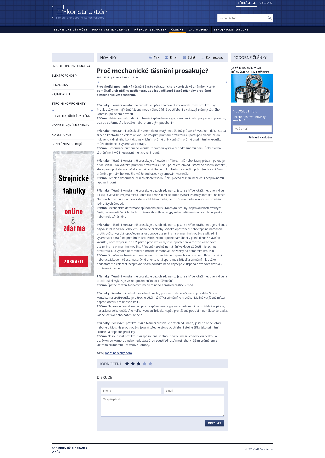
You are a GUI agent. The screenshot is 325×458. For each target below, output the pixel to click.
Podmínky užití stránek (69, 448)
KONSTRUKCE (61, 135)
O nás (56, 451)
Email (173, 57)
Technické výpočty (71, 29)
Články (177, 29)
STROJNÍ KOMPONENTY (68, 103)
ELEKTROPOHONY (64, 75)
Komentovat (214, 57)
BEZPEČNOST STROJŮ (67, 144)
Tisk (156, 57)
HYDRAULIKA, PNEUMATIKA (71, 66)
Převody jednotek (150, 29)
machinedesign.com (118, 353)
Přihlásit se (247, 3)
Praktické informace (111, 29)
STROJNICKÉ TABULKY (231, 29)
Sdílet (191, 57)
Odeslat (214, 423)
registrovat (265, 2)
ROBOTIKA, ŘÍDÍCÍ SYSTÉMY (71, 116)
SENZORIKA (60, 85)
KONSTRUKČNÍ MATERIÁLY (70, 125)
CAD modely (198, 29)
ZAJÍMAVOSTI (61, 94)
